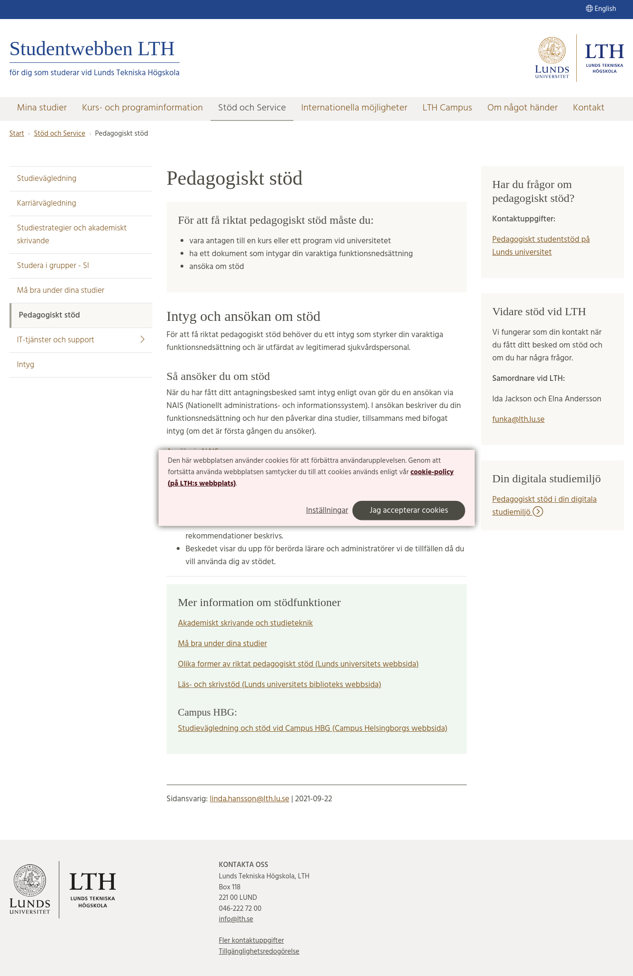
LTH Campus (447, 108)
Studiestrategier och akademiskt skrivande (72, 235)
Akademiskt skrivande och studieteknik (245, 623)
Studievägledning (47, 178)
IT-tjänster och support (81, 340)
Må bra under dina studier (61, 290)
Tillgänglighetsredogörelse (259, 951)
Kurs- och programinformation (142, 108)
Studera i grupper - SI (53, 265)
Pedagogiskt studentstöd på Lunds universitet (541, 246)
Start (17, 133)
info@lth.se (236, 919)
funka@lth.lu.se (518, 419)
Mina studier (42, 108)
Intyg (25, 365)
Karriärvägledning (46, 203)
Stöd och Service (252, 108)
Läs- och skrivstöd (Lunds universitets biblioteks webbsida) (280, 684)
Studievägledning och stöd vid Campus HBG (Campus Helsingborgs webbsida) (313, 728)
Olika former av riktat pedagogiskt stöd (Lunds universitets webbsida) (298, 664)
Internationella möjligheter (354, 108)
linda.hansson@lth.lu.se (249, 799)
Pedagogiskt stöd (49, 315)
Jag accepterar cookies (409, 510)
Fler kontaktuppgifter (251, 940)
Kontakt (588, 108)
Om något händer (522, 108)
